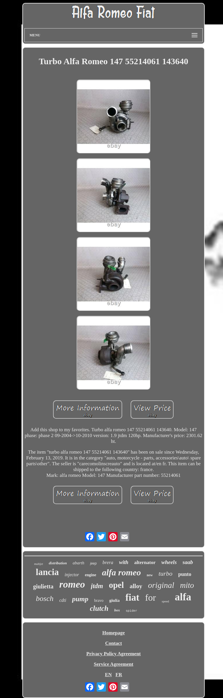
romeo (72, 584)
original (161, 585)
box (117, 610)
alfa (183, 597)
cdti (62, 600)
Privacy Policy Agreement (113, 653)
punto (184, 574)
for (150, 597)
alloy (136, 586)
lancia (47, 572)
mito (187, 585)
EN (108, 674)
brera (107, 562)
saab (188, 562)
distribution (58, 563)
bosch (45, 598)
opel (116, 585)
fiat (132, 597)
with (123, 562)
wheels (169, 562)
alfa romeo (121, 572)
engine (90, 575)
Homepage (113, 633)
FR (119, 674)
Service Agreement (113, 664)
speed (165, 601)
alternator (145, 562)
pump (80, 599)
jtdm (97, 586)
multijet (38, 563)
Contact (113, 643)
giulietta (43, 586)
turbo (165, 573)
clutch (99, 608)
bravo (98, 600)
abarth (78, 563)
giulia (114, 600)
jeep (93, 563)
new (150, 575)
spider (131, 611)
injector (72, 574)
